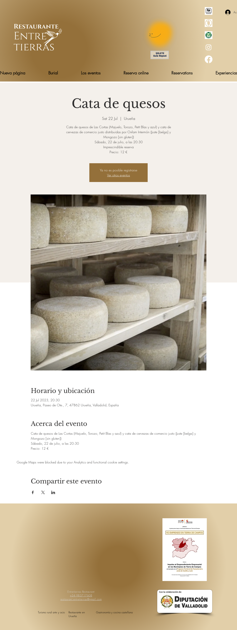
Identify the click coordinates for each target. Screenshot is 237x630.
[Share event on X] (43, 492)
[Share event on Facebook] (33, 492)
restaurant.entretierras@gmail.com (81, 599)
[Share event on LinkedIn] (53, 492)
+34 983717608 (81, 595)
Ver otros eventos (118, 175)
